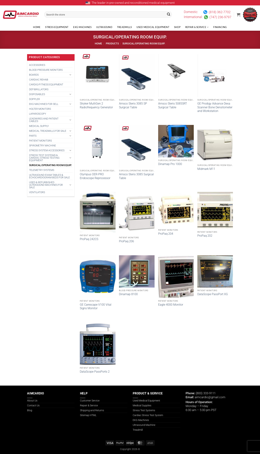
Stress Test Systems (144, 410)
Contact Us (33, 405)
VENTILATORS (37, 192)
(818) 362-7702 (220, 12)
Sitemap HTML (88, 415)
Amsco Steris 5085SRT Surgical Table (172, 105)
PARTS (32, 135)
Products (112, 43)
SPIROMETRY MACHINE (42, 145)
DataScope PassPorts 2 (95, 371)
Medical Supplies (142, 405)
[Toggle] (70, 75)
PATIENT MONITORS (40, 140)
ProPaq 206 (126, 241)
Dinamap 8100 (128, 294)
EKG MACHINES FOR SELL (43, 104)
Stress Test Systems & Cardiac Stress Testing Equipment (44, 158)
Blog (29, 410)
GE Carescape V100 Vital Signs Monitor (95, 306)
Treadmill (138, 429)
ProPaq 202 (204, 235)
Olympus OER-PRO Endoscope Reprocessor (95, 176)
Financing (220, 27)
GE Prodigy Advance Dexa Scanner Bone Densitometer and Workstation (214, 107)
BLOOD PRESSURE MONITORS (46, 69)
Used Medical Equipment (152, 27)
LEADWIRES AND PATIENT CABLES (43, 120)
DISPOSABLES (37, 94)
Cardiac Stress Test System (148, 415)
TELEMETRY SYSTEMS (41, 170)
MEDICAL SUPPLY (39, 126)
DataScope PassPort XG (212, 294)
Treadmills (124, 27)
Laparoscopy (37, 113)
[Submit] (168, 14)
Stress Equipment (56, 27)
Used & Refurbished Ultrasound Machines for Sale (46, 185)
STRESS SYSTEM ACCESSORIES (46, 150)
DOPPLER (34, 99)
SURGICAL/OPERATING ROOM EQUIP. (50, 165)
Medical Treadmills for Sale (47, 130)
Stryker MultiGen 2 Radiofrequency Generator (96, 105)
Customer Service (89, 400)
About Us (32, 400)
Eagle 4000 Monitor (170, 304)
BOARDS (34, 74)
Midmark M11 (206, 169)
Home (36, 27)
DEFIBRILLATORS (38, 89)
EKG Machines (82, 27)
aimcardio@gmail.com (210, 397)
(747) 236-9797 (220, 17)
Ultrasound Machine (144, 424)
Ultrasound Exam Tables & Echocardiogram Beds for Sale (49, 176)
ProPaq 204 (165, 233)
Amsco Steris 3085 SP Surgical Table (133, 105)
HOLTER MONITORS (40, 108)
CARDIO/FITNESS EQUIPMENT (46, 84)
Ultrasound (104, 27)
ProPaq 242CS (89, 239)
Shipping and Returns (92, 410)
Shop (177, 27)
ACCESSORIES (37, 65)
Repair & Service (197, 27)
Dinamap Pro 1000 (170, 164)
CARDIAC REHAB (38, 79)
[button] (238, 15)
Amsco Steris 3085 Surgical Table (136, 176)
